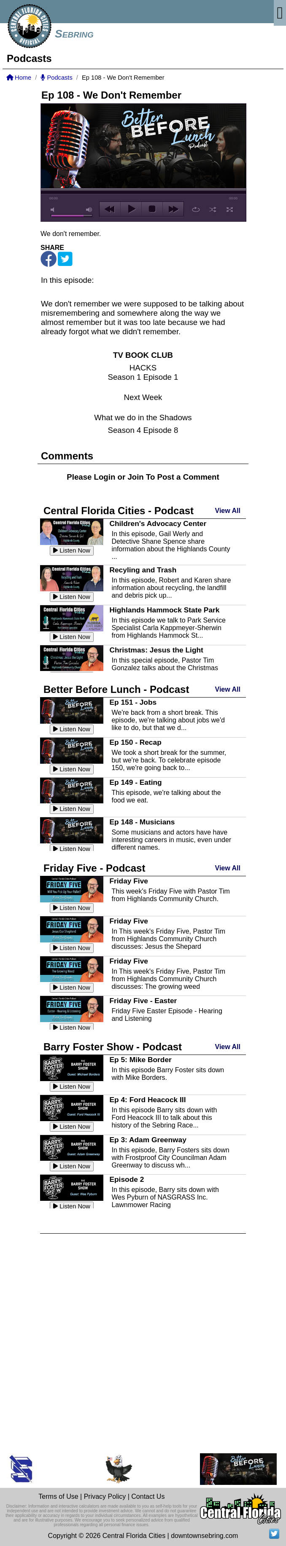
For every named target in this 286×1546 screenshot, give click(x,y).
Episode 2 (126, 1179)
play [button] (131, 209)
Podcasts (56, 77)
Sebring (74, 33)
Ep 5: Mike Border (140, 1059)
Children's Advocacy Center (157, 523)
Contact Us (148, 1496)
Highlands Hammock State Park (164, 610)
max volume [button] (89, 209)
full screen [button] (229, 209)
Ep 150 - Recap (135, 742)
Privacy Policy (105, 1496)
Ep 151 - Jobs (132, 702)
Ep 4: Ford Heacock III (147, 1099)
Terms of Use (58, 1496)
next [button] (173, 209)
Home (18, 77)
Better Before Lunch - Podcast (116, 689)
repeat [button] (196, 209)
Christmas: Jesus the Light (156, 650)
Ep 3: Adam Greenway (147, 1139)
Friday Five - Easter (143, 1000)
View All (227, 510)
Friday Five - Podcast (94, 868)
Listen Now (71, 550)
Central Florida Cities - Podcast (118, 510)
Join (135, 476)
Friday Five (128, 881)
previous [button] (110, 209)
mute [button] (54, 209)
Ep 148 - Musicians (142, 822)
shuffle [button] (213, 209)
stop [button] (152, 209)
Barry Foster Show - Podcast (112, 1046)
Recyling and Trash (142, 570)
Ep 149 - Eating (135, 782)
